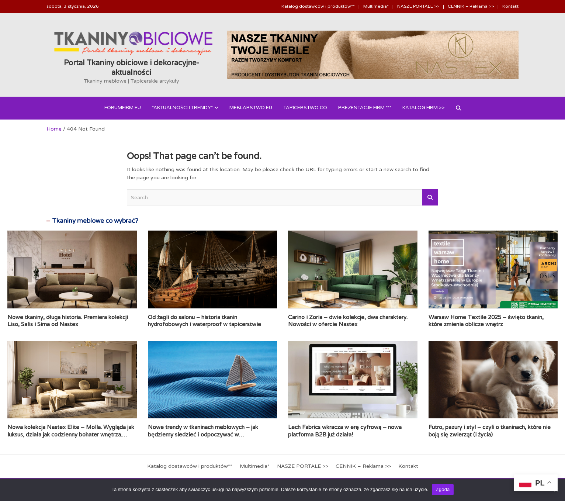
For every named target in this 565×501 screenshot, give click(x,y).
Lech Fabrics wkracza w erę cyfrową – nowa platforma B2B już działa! (345, 431)
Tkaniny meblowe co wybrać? (95, 221)
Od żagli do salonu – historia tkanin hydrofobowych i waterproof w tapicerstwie (204, 321)
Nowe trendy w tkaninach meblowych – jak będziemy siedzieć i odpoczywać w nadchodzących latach (203, 434)
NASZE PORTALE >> (418, 6)
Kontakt (510, 6)
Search (430, 197)
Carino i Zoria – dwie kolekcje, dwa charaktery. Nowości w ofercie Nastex (348, 321)
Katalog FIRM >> (423, 108)
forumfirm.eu (122, 108)
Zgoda (443, 489)
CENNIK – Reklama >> (471, 6)
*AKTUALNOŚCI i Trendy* (182, 108)
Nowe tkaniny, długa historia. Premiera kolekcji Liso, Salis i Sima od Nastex (67, 321)
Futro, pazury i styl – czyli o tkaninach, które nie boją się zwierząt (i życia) (490, 431)
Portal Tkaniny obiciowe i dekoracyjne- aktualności (131, 67)
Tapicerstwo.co (305, 108)
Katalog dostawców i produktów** (318, 6)
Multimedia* (376, 6)
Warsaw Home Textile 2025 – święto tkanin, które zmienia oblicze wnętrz (486, 321)
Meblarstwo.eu (250, 108)
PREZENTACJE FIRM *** (364, 108)
